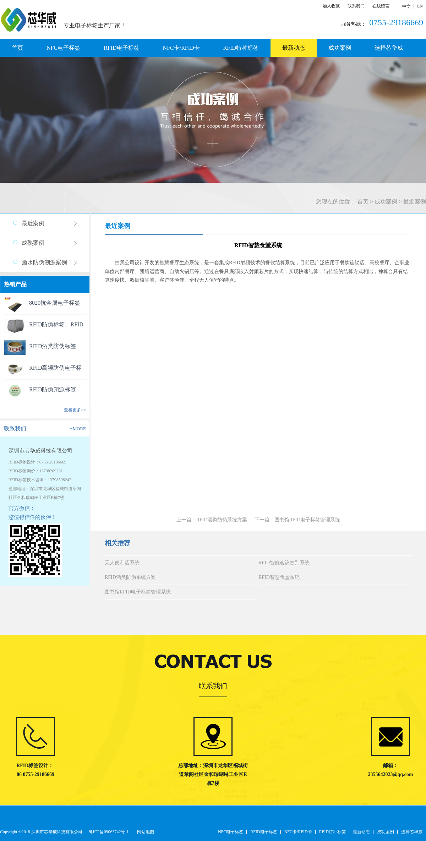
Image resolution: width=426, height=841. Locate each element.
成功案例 (386, 202)
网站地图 (144, 831)
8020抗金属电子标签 (54, 303)
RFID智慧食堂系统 (279, 577)
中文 (406, 6)
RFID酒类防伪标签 (52, 346)
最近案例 (414, 202)
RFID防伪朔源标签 (52, 389)
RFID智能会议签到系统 (284, 562)
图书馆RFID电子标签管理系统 (138, 592)
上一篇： (211, 519)
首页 (17, 48)
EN (420, 6)
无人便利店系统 (122, 562)
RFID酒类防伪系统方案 (130, 577)
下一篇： (297, 519)
